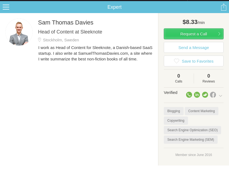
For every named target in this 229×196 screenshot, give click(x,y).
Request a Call (193, 39)
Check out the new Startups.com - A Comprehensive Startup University (129, 3)
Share (223, 13)
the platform (29, 3)
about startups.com (207, 3)
